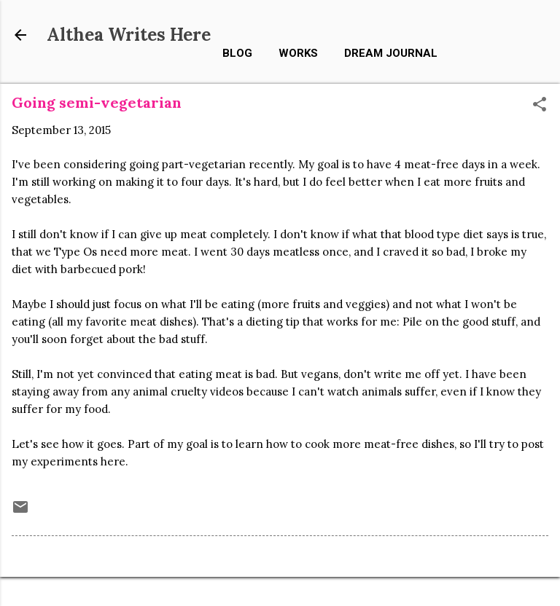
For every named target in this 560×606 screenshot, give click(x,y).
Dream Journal (391, 53)
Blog (237, 53)
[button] (539, 105)
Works (298, 53)
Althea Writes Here (129, 34)
